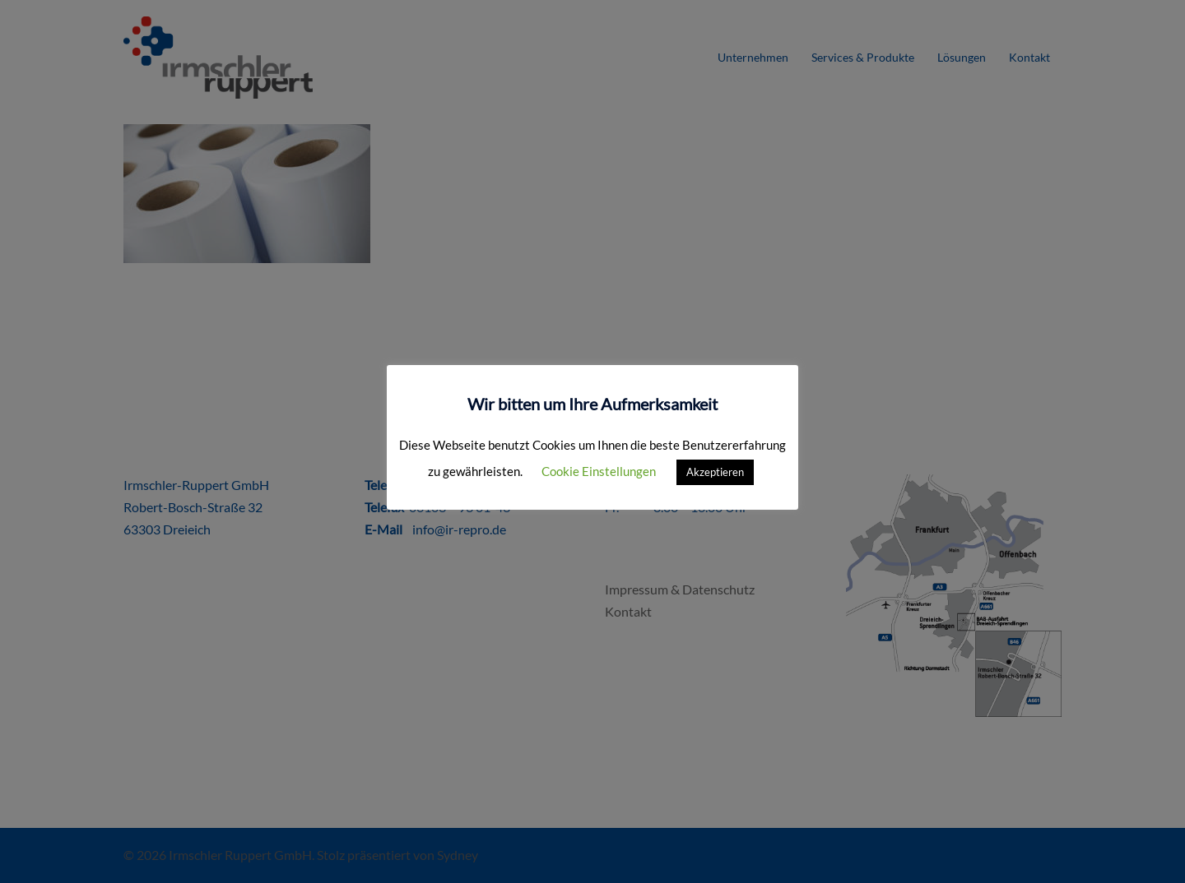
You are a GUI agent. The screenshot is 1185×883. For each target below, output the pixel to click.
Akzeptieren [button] (715, 471)
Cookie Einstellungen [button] (598, 471)
